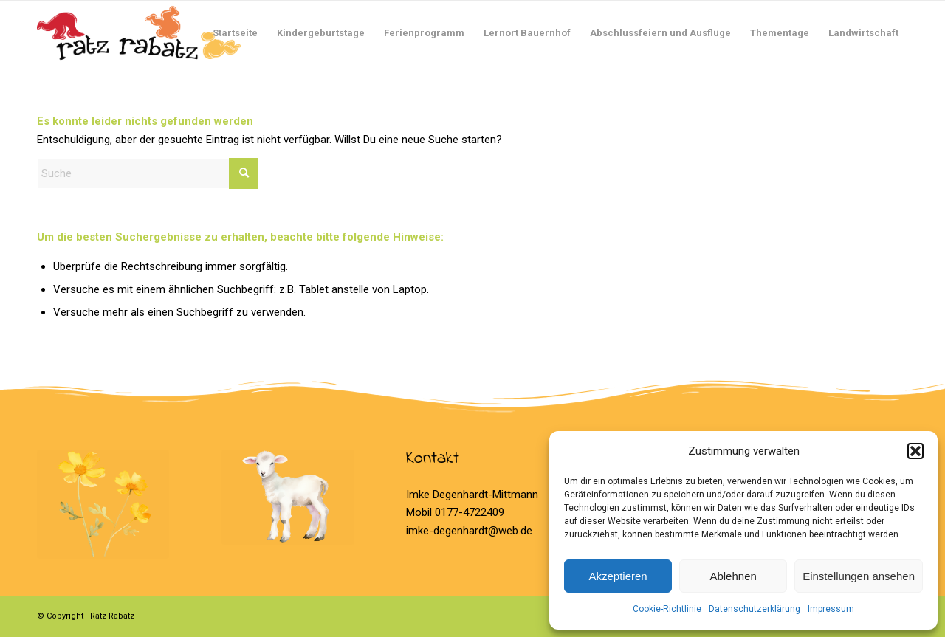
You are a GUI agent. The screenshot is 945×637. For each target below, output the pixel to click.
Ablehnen (732, 576)
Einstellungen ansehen (859, 576)
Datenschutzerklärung (754, 609)
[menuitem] (235, 33)
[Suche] (147, 173)
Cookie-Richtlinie (667, 609)
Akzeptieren (617, 576)
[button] (915, 451)
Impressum (831, 609)
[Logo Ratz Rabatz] (139, 33)
